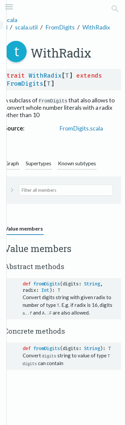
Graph (12, 163)
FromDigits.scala (81, 128)
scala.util (26, 27)
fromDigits (46, 284)
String (92, 284)
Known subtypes (77, 163)
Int (45, 290)
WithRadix (96, 27)
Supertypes (38, 163)
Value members (24, 228)
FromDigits (60, 27)
